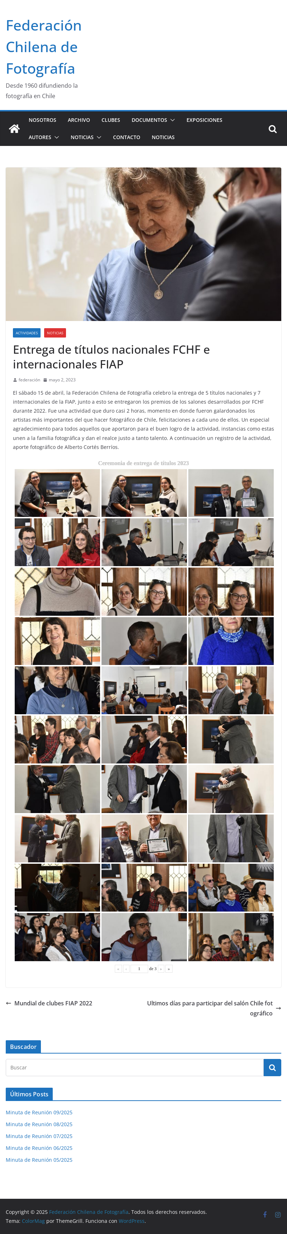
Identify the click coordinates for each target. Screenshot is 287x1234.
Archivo (79, 119)
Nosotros (42, 119)
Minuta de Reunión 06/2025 (39, 1147)
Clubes (111, 119)
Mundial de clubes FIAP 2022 (49, 1003)
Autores (40, 137)
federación (29, 380)
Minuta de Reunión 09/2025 (39, 1112)
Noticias (82, 137)
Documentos (149, 119)
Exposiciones (204, 119)
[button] (171, 120)
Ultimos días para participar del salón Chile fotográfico (214, 1008)
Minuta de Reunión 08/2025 (39, 1124)
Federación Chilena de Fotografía (44, 46)
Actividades (27, 332)
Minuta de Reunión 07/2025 (39, 1136)
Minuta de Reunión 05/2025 (39, 1159)
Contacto (126, 137)
